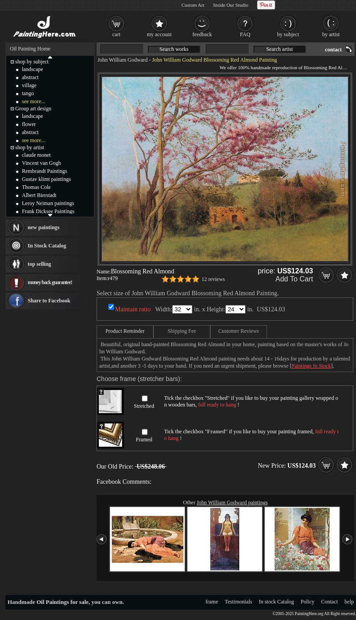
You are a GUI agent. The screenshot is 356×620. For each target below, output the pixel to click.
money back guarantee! (50, 282)
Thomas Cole (36, 187)
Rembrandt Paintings (44, 171)
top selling (39, 264)
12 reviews (213, 279)
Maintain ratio (133, 309)
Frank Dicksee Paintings (48, 211)
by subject (288, 34)
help (349, 602)
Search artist (279, 49)
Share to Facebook (49, 300)
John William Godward (122, 60)
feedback (202, 34)
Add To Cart (294, 279)
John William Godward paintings (232, 502)
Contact (329, 602)
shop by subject (32, 62)
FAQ (245, 34)
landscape (32, 69)
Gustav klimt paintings (46, 179)
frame (212, 602)
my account (159, 34)
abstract (30, 77)
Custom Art (193, 5)
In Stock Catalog (47, 246)
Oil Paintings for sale (63, 602)
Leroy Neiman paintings (48, 203)
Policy (307, 602)
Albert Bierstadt (39, 195)
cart (116, 34)
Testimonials (238, 602)
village (29, 85)
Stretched (144, 406)
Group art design (33, 108)
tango (28, 93)
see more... (33, 101)
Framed (144, 439)
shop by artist (29, 147)
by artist (331, 34)
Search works (174, 49)
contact (333, 49)
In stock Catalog (276, 602)
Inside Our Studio (230, 5)
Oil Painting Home (30, 49)
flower (29, 124)
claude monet (36, 155)
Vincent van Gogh (41, 163)
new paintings (43, 227)
